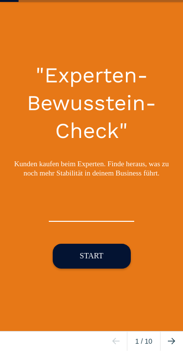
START (91, 256)
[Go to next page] (171, 341)
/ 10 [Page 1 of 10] (143, 341)
